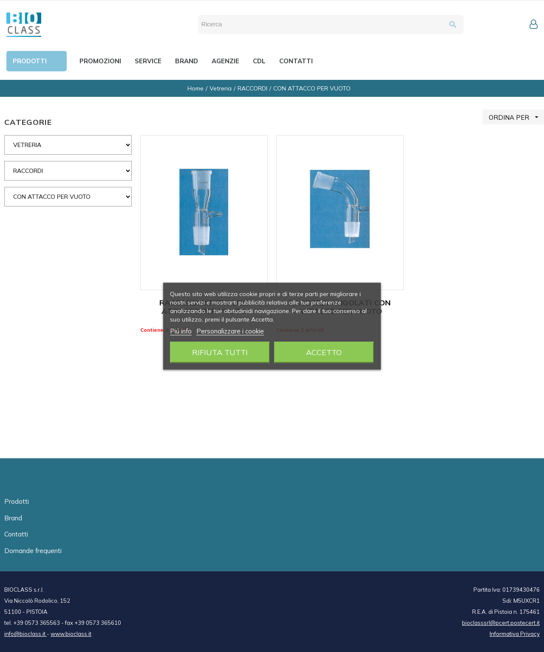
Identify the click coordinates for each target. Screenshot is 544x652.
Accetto (324, 352)
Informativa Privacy (515, 633)
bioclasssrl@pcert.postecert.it (501, 622)
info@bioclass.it (25, 633)
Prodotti (16, 501)
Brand (13, 518)
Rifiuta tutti (220, 352)
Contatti (16, 534)
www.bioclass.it (71, 633)
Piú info (181, 331)
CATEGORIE (28, 122)
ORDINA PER (516, 117)
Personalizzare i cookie (230, 331)
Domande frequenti (33, 551)
